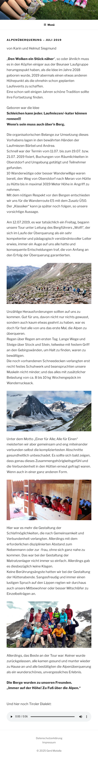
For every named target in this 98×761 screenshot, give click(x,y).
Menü (49, 24)
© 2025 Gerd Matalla (49, 750)
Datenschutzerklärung (49, 738)
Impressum (49, 742)
